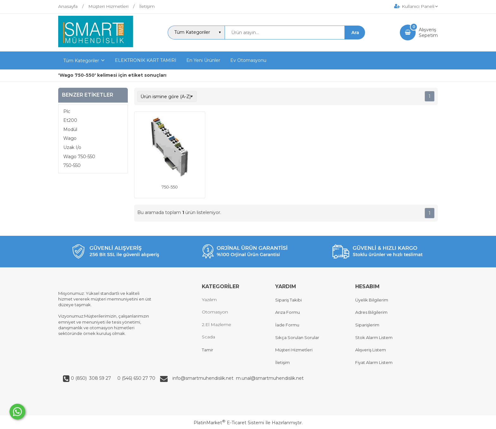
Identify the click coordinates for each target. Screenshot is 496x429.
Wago (70, 138)
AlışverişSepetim (428, 32)
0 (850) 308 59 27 (91, 378)
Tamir (207, 349)
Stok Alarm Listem (374, 337)
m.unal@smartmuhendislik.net (270, 378)
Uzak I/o (72, 147)
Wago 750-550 (79, 156)
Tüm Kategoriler (81, 60)
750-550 (72, 165)
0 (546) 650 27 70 (135, 378)
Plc (66, 111)
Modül (70, 129)
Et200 (70, 120)
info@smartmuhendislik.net (204, 378)
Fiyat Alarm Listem (374, 362)
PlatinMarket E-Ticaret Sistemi (229, 423)
